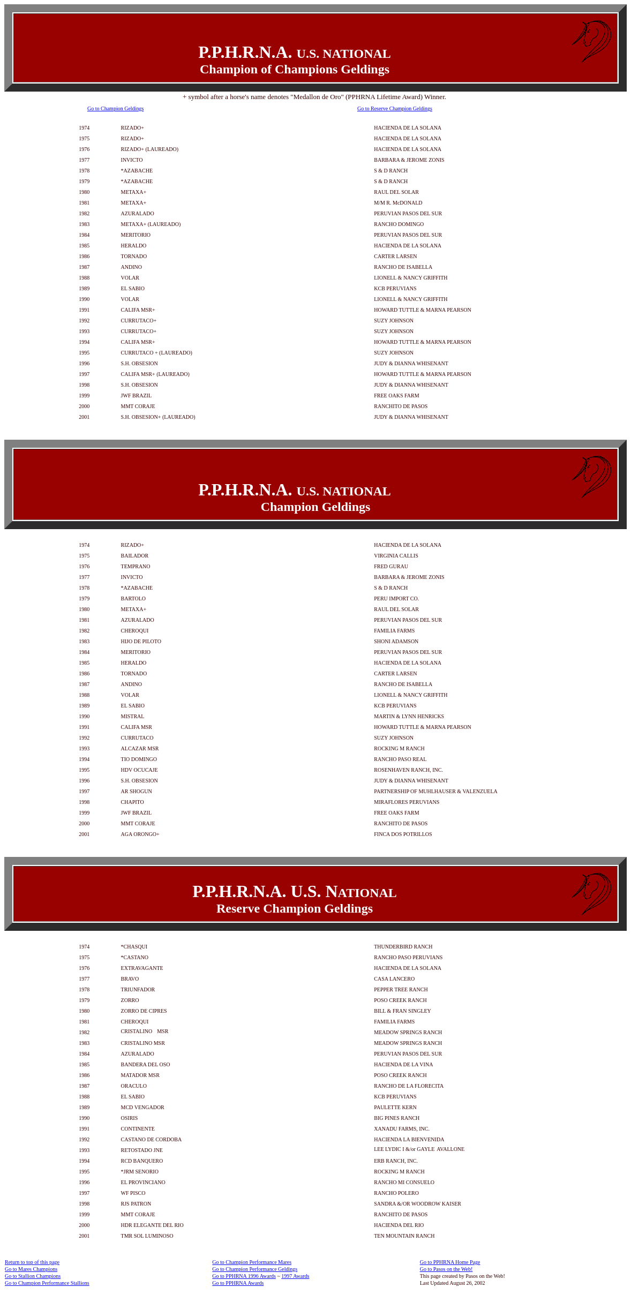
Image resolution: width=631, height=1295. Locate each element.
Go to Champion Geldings (115, 108)
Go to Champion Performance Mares (251, 1262)
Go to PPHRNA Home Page (450, 1262)
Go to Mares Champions (31, 1269)
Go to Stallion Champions (33, 1276)
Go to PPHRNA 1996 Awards (244, 1276)
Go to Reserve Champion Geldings (394, 108)
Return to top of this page (32, 1262)
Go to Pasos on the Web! (446, 1269)
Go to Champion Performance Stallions (47, 1283)
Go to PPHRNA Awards (238, 1283)
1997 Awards (295, 1276)
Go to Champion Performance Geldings (254, 1269)
